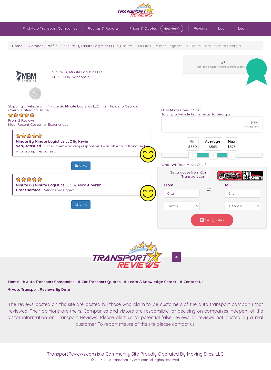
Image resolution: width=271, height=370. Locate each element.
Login (222, 28)
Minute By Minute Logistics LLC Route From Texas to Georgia (189, 45)
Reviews (200, 28)
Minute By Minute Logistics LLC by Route (98, 45)
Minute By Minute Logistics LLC (77, 72)
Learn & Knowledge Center (152, 281)
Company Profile (43, 45)
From (168, 185)
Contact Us (193, 281)
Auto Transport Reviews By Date (41, 289)
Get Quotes (212, 220)
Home (17, 45)
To (226, 185)
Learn (243, 28)
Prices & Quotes (156, 28)
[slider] (192, 155)
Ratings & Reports (103, 28)
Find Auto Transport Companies (50, 28)
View (81, 166)
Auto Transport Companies (50, 281)
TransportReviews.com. (130, 360)
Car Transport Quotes (101, 281)
